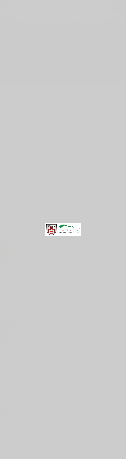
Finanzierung (55, 283)
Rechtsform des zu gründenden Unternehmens (81, 324)
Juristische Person (70, 339)
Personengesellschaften (73, 344)
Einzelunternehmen (71, 334)
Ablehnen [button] (95, 453)
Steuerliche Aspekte (65, 354)
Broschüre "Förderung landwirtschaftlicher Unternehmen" (74, 191)
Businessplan (61, 313)
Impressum (107, 433)
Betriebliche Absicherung (74, 364)
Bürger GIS (12, 171)
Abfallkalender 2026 (16, 194)
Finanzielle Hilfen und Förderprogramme (71, 278)
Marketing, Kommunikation (69, 319)
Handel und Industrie (65, 242)
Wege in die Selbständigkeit (63, 374)
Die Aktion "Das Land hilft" (45, 186)
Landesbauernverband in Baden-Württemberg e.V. (69, 206)
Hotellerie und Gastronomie (69, 257)
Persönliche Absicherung (74, 369)
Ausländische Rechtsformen (76, 329)
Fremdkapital (61, 293)
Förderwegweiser (49, 194)
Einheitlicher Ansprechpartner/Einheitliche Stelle (82, 380)
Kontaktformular (109, 430)
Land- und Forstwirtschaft (68, 268)
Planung (52, 303)
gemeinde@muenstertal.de (18, 442)
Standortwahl (61, 349)
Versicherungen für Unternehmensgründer (78, 359)
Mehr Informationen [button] (37, 454)
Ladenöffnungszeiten (72, 247)
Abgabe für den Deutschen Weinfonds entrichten (70, 405)
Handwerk (59, 252)
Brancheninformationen (61, 232)
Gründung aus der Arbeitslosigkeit (74, 390)
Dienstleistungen (63, 237)
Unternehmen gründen (54, 227)
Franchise (59, 385)
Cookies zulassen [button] (111, 452)
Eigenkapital (60, 288)
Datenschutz (107, 436)
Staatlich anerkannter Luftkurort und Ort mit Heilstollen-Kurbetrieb (45, 12)
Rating (57, 298)
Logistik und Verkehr (65, 273)
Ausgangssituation (64, 308)
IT (54, 263)
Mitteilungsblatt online (16, 182)
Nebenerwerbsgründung (67, 395)
